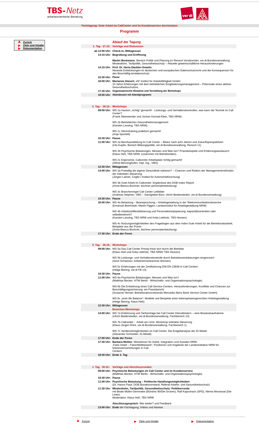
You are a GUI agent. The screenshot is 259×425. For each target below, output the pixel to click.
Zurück (86, 421)
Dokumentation (32, 48)
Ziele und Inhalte (148, 421)
